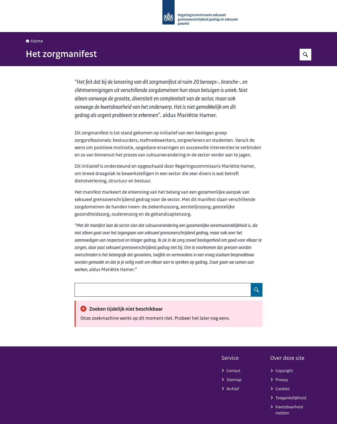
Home (34, 41)
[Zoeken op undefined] (256, 290)
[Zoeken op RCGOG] (305, 54)
